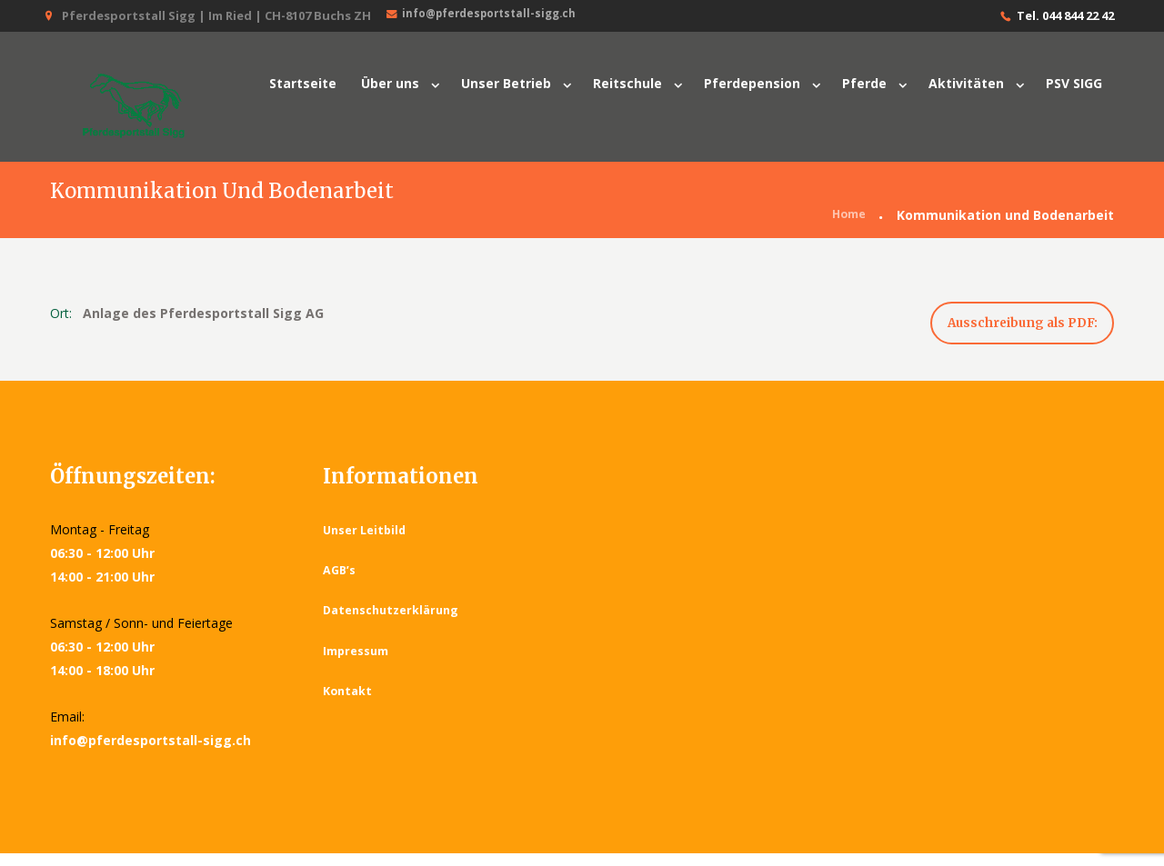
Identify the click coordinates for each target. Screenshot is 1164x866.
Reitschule (627, 83)
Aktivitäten (966, 83)
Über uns (390, 83)
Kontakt (348, 703)
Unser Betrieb (506, 83)
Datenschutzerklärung (393, 622)
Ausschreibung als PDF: (1007, 330)
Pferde (864, 83)
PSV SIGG (1074, 83)
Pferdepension (752, 83)
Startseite (302, 83)
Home (847, 216)
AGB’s (340, 582)
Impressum (356, 663)
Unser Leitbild (366, 542)
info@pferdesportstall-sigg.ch (488, 15)
